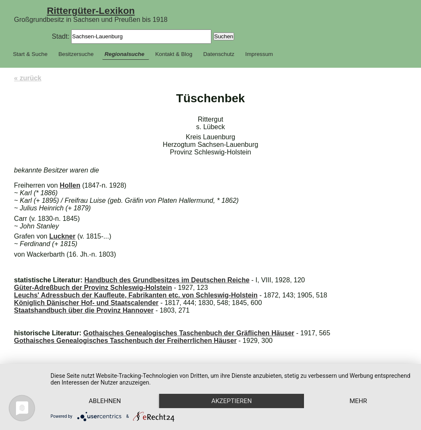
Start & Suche (30, 54)
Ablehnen (105, 401)
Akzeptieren (231, 401)
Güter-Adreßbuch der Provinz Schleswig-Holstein (93, 287)
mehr (358, 401)
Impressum (259, 54)
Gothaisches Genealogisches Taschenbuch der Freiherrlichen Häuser (125, 340)
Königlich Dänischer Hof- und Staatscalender (86, 302)
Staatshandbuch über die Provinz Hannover (84, 310)
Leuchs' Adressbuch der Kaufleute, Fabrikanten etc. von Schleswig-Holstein (135, 295)
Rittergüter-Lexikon (91, 10)
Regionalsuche (124, 54)
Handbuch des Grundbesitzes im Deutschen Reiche (166, 280)
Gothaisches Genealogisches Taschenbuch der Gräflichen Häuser (188, 333)
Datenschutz (218, 54)
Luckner (62, 236)
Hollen (70, 185)
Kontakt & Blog (173, 54)
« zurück (27, 78)
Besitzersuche (76, 54)
